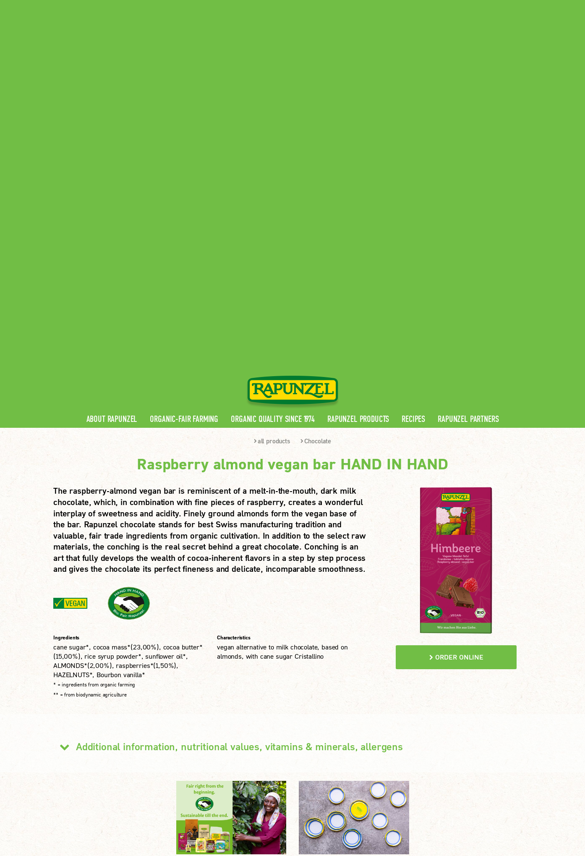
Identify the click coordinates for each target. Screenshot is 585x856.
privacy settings (269, 801)
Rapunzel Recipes (204, 714)
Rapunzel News (201, 687)
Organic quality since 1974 (273, 175)
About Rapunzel (112, 175)
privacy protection (208, 801)
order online (456, 413)
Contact (461, 6)
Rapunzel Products (358, 175)
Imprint (160, 801)
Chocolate (315, 197)
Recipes (413, 175)
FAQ (185, 728)
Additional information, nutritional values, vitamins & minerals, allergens (228, 503)
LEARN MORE (86, 757)
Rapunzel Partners (468, 175)
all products (272, 197)
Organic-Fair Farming (184, 175)
